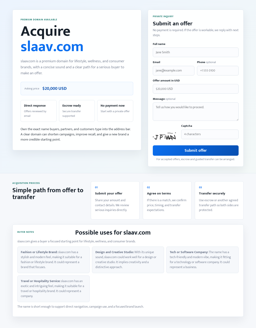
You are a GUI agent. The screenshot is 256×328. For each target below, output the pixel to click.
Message (164, 99)
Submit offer (196, 150)
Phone (206, 62)
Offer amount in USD (166, 80)
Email (156, 62)
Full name (159, 44)
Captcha (186, 126)
